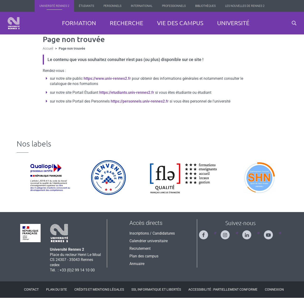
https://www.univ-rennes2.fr (107, 78)
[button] (294, 23)
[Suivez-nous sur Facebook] (206, 233)
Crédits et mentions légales (99, 289)
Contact (31, 289)
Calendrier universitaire (148, 241)
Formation (79, 23)
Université (233, 23)
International (141, 6)
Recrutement (140, 248)
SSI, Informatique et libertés (156, 289)
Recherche (126, 23)
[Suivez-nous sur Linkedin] (249, 233)
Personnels (112, 6)
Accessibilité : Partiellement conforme (222, 289)
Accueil (48, 48)
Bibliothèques (205, 6)
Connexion (274, 289)
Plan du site (56, 289)
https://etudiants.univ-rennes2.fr (126, 92)
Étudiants (86, 6)
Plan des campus (143, 256)
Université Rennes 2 (54, 6)
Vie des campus (180, 23)
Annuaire (136, 263)
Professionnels (174, 6)
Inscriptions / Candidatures (152, 233)
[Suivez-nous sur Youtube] (271, 233)
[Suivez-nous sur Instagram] (228, 233)
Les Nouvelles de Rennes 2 (245, 6)
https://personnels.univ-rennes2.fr (140, 101)
